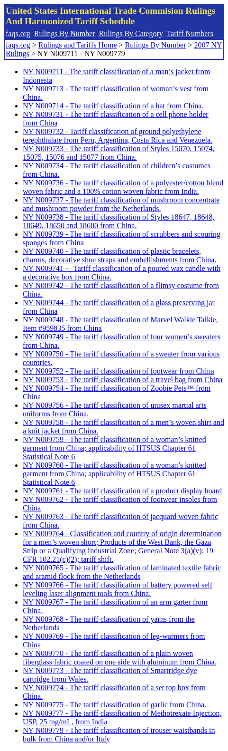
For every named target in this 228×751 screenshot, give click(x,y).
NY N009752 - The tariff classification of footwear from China (118, 371)
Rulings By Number (64, 33)
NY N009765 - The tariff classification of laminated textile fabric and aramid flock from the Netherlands (122, 572)
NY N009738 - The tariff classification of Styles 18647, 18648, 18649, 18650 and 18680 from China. (119, 221)
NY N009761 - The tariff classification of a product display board (122, 491)
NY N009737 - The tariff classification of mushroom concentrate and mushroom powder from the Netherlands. (121, 204)
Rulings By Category (131, 33)
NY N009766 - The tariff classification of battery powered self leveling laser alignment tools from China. (117, 589)
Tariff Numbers (189, 33)
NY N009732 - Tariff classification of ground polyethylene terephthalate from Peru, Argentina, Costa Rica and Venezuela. (117, 135)
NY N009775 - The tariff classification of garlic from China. (114, 705)
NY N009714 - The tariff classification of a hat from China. (113, 106)
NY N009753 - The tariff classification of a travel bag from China (122, 380)
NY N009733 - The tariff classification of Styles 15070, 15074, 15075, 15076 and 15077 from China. (119, 152)
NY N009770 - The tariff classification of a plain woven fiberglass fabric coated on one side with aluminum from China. (120, 657)
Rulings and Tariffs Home (77, 45)
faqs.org (18, 33)
